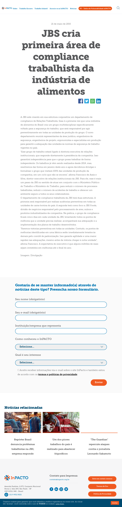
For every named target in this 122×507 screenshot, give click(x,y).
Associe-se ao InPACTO (59, 8)
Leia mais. (60, 504)
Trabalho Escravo (26, 8)
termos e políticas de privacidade (57, 374)
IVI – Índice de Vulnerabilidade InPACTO (95, 8)
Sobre (15, 8)
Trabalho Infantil (41, 8)
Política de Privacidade (102, 494)
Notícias (73, 8)
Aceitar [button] (115, 503)
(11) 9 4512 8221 (13, 495)
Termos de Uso (102, 486)
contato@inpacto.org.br (59, 480)
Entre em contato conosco (102, 479)
